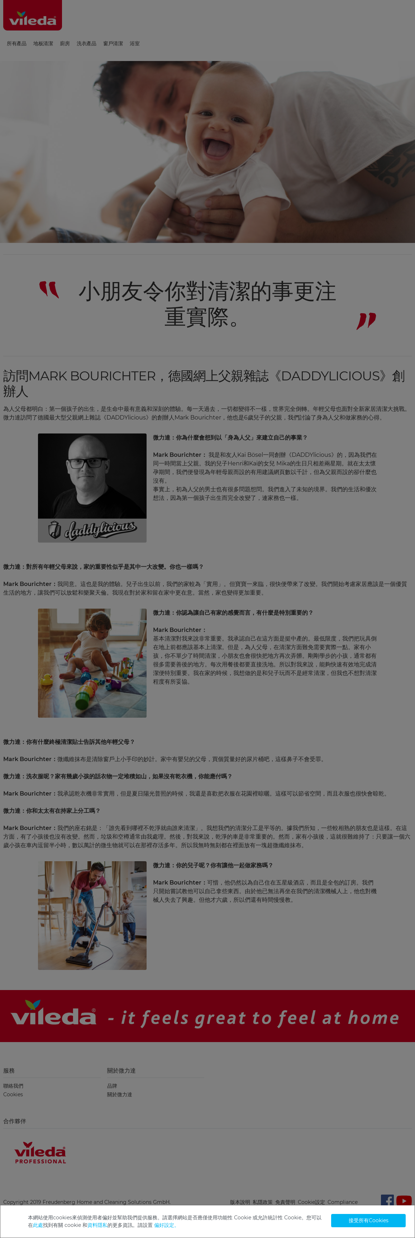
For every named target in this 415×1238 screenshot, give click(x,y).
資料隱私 (97, 1225)
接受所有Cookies (368, 1220)
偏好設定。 (166, 1225)
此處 (38, 1225)
